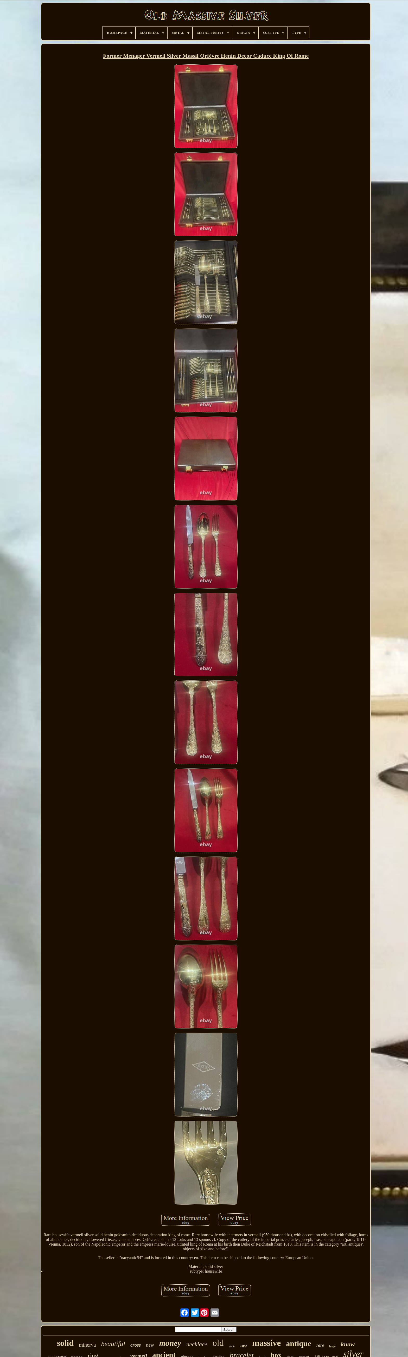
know (348, 1344)
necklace (196, 1344)
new (150, 1345)
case (243, 1346)
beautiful (113, 1344)
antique (298, 1343)
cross (135, 1345)
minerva (87, 1345)
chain (232, 1346)
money (170, 1343)
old (218, 1343)
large (332, 1346)
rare (320, 1345)
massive (266, 1343)
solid (65, 1343)
